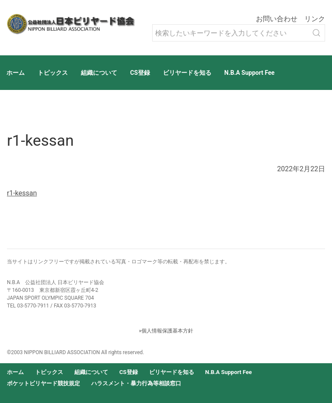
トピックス (53, 72)
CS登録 (140, 72)
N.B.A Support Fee (249, 72)
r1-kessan (22, 193)
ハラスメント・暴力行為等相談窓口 (136, 383)
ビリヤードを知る (187, 72)
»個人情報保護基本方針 (166, 331)
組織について (99, 72)
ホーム (15, 72)
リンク (314, 19)
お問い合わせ (276, 19)
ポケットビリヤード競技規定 (43, 383)
